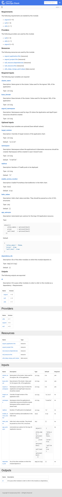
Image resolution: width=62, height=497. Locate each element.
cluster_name (6, 81)
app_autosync (6, 212)
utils (6, 26)
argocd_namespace (8, 108)
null (6, 23)
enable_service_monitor (10, 179)
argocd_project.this (11, 59)
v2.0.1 (57, 7)
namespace (5, 146)
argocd (7, 20)
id (2, 279)
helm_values (6, 194)
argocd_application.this (12, 56)
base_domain (6, 94)
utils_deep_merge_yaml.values (15, 69)
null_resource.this (10, 66)
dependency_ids (7, 256)
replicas (4, 163)
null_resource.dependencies (14, 63)
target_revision (7, 130)
